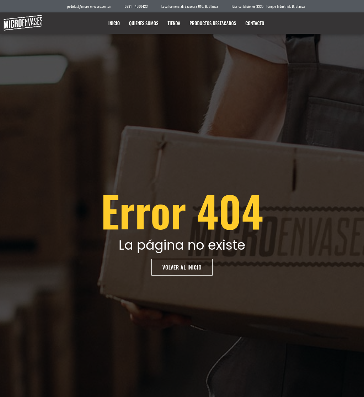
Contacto (254, 23)
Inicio (114, 23)
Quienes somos (143, 23)
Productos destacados (212, 23)
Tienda (173, 23)
